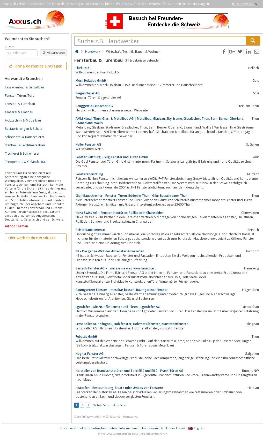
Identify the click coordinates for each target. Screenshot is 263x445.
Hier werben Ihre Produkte (31, 237)
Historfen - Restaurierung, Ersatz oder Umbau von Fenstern (119, 388)
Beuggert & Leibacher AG (94, 106)
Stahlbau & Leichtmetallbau (25, 145)
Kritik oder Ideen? (172, 428)
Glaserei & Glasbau (19, 112)
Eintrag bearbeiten (104, 428)
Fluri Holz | (84, 68)
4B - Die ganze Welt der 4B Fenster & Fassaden (110, 251)
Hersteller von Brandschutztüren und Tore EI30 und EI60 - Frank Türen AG (129, 370)
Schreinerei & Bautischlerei (24, 137)
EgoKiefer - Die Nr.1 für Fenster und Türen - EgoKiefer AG (118, 307)
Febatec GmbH (86, 336)
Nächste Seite (101, 405)
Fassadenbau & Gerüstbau (24, 87)
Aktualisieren (53, 53)
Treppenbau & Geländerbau (26, 162)
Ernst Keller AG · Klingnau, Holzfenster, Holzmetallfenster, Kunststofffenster (132, 324)
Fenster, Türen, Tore (19, 95)
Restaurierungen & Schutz (23, 128)
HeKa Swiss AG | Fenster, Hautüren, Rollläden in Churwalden (120, 212)
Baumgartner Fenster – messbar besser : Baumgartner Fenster (122, 290)
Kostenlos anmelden (74, 428)
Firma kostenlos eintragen (35, 66)
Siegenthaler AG (88, 93)
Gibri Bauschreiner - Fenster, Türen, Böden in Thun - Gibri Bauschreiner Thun (131, 195)
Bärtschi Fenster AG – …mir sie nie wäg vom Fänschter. (116, 268)
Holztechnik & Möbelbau (23, 120)
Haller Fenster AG (88, 144)
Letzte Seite (119, 405)
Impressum (150, 428)
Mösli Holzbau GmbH (91, 80)
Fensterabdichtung (89, 174)
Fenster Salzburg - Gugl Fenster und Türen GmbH (112, 157)
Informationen (129, 428)
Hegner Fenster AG (90, 353)
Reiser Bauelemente (90, 230)
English (195, 428)
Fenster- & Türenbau (20, 104)
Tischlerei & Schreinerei (22, 153)
